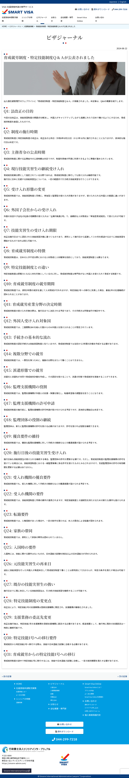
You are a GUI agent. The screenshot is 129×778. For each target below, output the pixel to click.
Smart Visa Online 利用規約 (94, 697)
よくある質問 (89, 694)
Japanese (113, 1)
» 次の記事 (122, 676)
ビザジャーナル (15, 26)
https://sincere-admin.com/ (14, 763)
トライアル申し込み (91, 708)
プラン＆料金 (89, 690)
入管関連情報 (28, 26)
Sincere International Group (17, 770)
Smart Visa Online (93, 683)
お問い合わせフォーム (92, 711)
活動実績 (19, 702)
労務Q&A (53, 697)
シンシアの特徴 (23, 698)
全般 (51, 694)
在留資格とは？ (21, 692)
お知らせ (54, 704)
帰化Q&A (53, 700)
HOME (4, 26)
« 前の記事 (6, 676)
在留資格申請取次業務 (26, 687)
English (123, 1)
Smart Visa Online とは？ (93, 687)
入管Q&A (53, 687)
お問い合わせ (91, 700)
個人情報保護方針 (93, 714)
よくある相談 (20, 695)
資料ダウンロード (91, 704)
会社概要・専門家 (58, 708)
